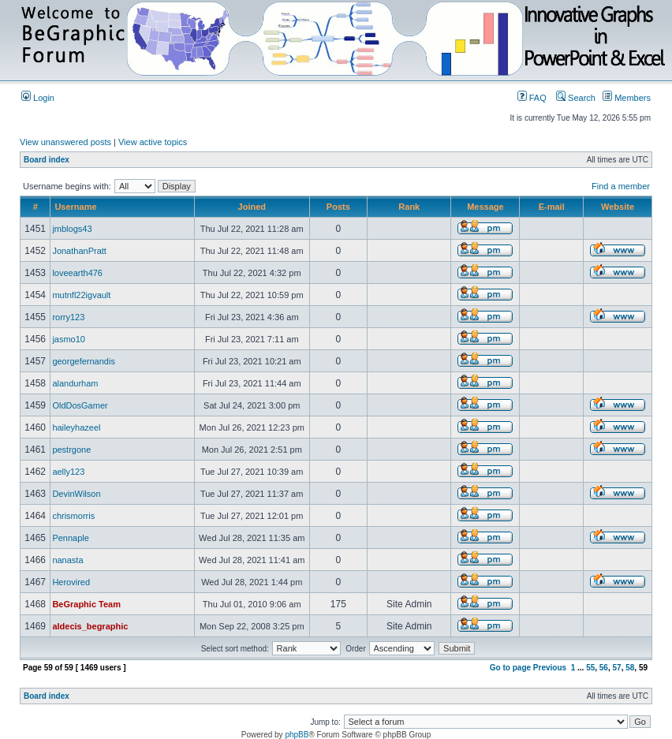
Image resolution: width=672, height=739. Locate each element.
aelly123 (68, 471)
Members (627, 98)
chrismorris (73, 516)
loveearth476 (77, 273)
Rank (409, 206)
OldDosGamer (79, 405)
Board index (46, 159)
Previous (549, 667)
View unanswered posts (65, 142)
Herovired (71, 582)
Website (617, 206)
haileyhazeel (76, 427)
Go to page (510, 667)
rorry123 (68, 317)
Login (37, 98)
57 (617, 667)
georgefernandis (83, 361)
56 (603, 667)
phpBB (296, 734)
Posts (338, 206)
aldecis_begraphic (90, 626)
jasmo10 (68, 339)
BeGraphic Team (86, 604)
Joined (252, 206)
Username (75, 206)
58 (629, 667)
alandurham (75, 383)
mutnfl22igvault (81, 295)
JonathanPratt (79, 251)
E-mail (552, 206)
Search (575, 98)
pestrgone (71, 449)
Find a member (621, 186)
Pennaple (70, 538)
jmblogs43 (71, 228)
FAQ (532, 98)
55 (590, 667)
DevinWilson (76, 493)
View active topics (152, 142)
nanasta (67, 560)
